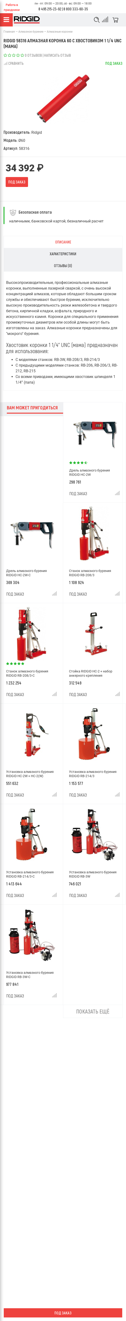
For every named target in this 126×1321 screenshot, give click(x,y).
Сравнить (14, 63)
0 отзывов (33, 55)
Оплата (9, 1290)
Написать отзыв (57, 55)
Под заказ (16, 182)
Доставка (11, 1282)
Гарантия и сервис (18, 1298)
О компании (13, 1274)
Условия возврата (18, 1266)
